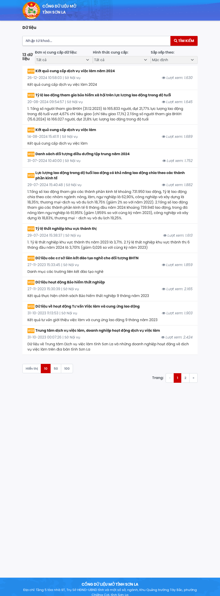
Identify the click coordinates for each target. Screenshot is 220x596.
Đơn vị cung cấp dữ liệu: (56, 52)
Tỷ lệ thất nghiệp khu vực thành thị (66, 228)
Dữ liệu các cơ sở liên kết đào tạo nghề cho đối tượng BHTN (86, 258)
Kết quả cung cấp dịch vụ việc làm (65, 129)
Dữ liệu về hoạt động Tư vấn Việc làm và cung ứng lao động (87, 306)
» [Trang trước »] (193, 377)
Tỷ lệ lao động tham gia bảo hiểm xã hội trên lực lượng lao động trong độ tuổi (103, 95)
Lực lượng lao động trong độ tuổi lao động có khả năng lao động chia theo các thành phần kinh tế (110, 175)
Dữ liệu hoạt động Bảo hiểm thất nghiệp (70, 282)
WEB (31, 71)
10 (45, 368)
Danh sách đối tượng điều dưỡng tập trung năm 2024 (82, 153)
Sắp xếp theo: (162, 52)
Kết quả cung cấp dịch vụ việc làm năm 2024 (75, 70)
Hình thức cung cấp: (110, 52)
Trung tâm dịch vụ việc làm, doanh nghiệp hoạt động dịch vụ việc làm (97, 330)
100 (67, 368)
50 (56, 368)
